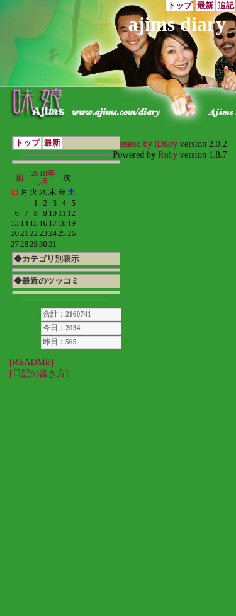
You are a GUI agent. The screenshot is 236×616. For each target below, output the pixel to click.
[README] (31, 362)
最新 (205, 5)
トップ (179, 5)
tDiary (166, 144)
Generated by (129, 144)
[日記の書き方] (39, 373)
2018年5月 (43, 177)
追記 (226, 5)
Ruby (167, 154)
